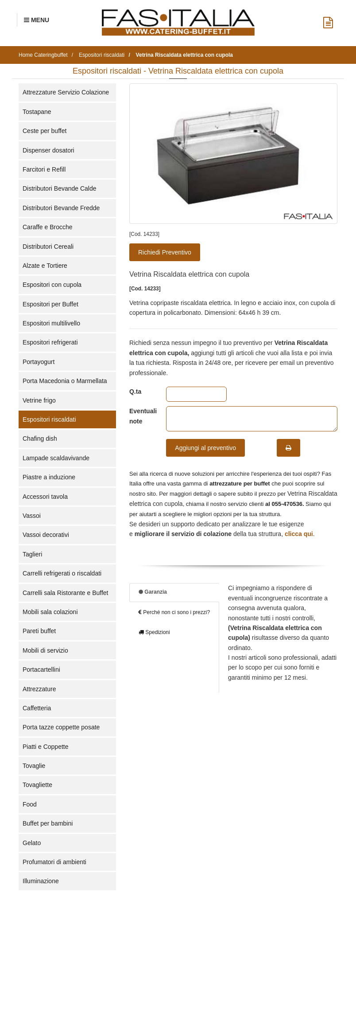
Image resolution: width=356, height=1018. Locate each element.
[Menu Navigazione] (36, 20)
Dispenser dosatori (48, 150)
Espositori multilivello (51, 323)
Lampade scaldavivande (56, 458)
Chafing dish (40, 438)
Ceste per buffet (44, 130)
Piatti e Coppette (46, 746)
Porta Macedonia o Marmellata (65, 380)
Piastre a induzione (49, 477)
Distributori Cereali (48, 246)
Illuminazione (41, 881)
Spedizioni (154, 632)
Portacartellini (41, 669)
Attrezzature (39, 689)
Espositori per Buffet (50, 304)
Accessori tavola (45, 496)
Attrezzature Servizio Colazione (66, 92)
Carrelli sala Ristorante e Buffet (65, 592)
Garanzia (153, 592)
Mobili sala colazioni (50, 611)
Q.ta (135, 391)
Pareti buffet (39, 630)
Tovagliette (37, 784)
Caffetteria (37, 708)
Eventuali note (141, 415)
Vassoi (32, 515)
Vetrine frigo (39, 400)
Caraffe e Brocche (48, 227)
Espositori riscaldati (49, 419)
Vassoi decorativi (46, 534)
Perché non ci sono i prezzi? (174, 612)
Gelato (32, 842)
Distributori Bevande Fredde (61, 207)
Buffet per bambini (48, 823)
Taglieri (32, 554)
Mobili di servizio (45, 650)
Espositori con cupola (52, 284)
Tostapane (37, 111)
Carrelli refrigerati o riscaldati (62, 573)
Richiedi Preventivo (164, 252)
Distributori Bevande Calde (60, 188)
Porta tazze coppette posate (61, 727)
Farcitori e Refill (44, 169)
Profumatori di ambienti (54, 861)
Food (30, 804)
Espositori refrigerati (50, 342)
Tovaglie (34, 765)
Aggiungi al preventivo (205, 447)
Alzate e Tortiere (45, 265)
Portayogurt (38, 361)
